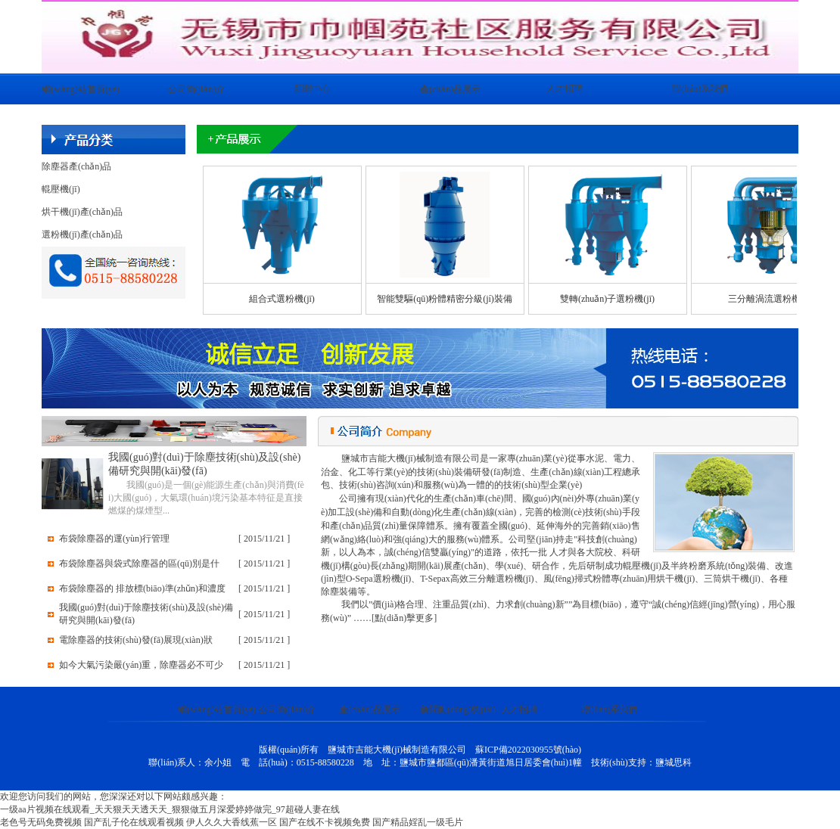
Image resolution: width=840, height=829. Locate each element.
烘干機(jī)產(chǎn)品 (82, 211)
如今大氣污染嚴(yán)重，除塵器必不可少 (141, 665)
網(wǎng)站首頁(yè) (81, 89)
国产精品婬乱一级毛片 (417, 822)
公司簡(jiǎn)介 (197, 89)
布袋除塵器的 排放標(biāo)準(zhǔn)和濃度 (142, 588)
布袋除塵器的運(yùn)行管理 (114, 538)
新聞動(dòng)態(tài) (458, 709)
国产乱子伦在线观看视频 (134, 822)
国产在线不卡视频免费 (324, 822)
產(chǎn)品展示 (450, 89)
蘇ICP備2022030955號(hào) (528, 749)
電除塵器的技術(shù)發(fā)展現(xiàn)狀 (136, 640)
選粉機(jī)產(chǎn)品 (82, 234)
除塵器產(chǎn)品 (76, 166)
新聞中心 (312, 88)
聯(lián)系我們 (700, 88)
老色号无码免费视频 (41, 822)
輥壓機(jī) (61, 189)
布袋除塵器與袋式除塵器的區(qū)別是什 (139, 563)
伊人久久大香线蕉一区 (231, 822)
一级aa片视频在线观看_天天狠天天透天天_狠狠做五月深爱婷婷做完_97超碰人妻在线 (170, 809)
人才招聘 (564, 88)
